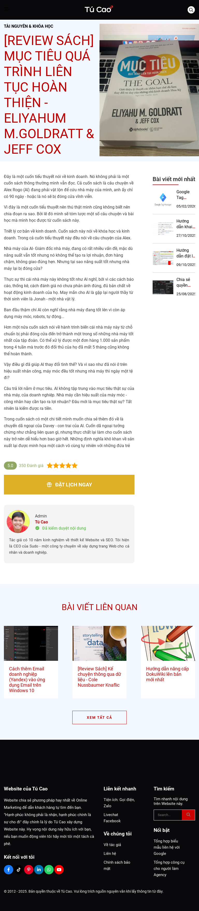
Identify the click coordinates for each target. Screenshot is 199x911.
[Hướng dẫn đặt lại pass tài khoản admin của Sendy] (163, 258)
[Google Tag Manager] (163, 199)
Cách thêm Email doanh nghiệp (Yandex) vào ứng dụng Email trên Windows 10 (27, 679)
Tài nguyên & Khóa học (28, 26)
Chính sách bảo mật (117, 865)
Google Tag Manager (184, 197)
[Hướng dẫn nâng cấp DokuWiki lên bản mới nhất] (168, 643)
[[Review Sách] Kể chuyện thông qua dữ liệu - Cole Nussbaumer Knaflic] (100, 643)
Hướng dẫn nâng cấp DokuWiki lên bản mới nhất (167, 674)
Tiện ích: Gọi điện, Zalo (119, 802)
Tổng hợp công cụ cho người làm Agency (169, 868)
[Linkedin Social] (39, 869)
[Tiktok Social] (18, 869)
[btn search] (188, 815)
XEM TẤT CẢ (99, 717)
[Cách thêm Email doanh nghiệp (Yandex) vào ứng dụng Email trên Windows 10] (31, 643)
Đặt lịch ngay (69, 485)
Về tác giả (112, 844)
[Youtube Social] (59, 869)
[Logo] (98, 10)
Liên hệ (110, 853)
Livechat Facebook (112, 817)
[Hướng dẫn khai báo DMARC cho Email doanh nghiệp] (163, 228)
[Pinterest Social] (28, 869)
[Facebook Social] (8, 869)
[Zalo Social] (49, 869)
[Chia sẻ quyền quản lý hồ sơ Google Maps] (163, 287)
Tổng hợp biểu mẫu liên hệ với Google (167, 847)
